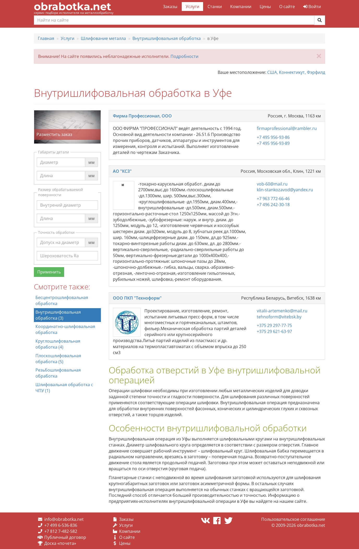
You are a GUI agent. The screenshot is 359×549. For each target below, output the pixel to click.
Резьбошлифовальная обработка (58, 373)
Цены (265, 6)
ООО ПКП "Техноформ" (137, 298)
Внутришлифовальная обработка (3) (58, 315)
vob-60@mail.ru (272, 184)
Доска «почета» (60, 543)
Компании (240, 6)
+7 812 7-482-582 (60, 531)
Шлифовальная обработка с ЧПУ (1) (64, 387)
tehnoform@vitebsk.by (279, 317)
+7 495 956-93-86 (273, 137)
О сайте (287, 6)
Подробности (184, 56)
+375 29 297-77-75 (274, 325)
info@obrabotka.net (64, 519)
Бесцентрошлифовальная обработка (61, 300)
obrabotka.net (72, 6)
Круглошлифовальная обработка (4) (57, 344)
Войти (312, 6)
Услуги (192, 6)
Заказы (170, 6)
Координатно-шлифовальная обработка (65, 329)
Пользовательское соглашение (293, 519)
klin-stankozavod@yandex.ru (285, 190)
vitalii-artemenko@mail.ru (282, 311)
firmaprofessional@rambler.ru (287, 128)
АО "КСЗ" (122, 171)
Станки (215, 6)
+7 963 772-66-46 (273, 198)
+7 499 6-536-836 (60, 525)
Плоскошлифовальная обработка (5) (58, 359)
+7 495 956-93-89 (273, 143)
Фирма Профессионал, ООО (142, 116)
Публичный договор (65, 537)
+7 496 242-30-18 (273, 204)
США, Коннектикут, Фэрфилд (296, 72)
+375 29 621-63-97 (274, 331)
